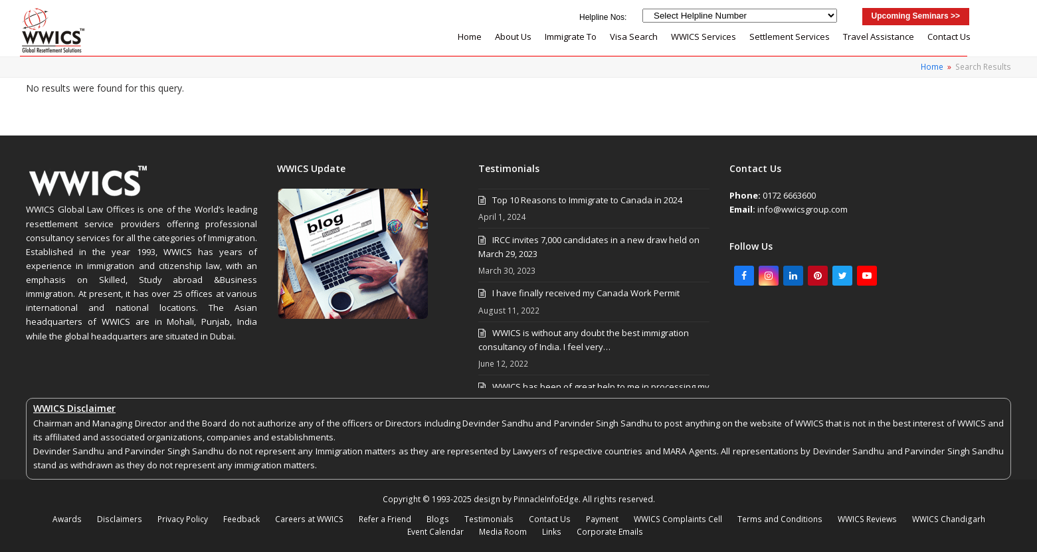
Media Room (503, 531)
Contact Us (550, 519)
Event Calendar (435, 531)
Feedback (241, 519)
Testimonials (489, 519)
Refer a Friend (385, 519)
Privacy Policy (182, 519)
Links (551, 531)
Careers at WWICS (309, 519)
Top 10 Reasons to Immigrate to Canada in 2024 (587, 200)
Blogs (437, 519)
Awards (67, 519)
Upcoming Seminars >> (916, 16)
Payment (602, 519)
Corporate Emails (610, 531)
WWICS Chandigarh (948, 519)
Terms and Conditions (779, 519)
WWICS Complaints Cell (678, 519)
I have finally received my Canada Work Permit (586, 293)
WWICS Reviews (867, 519)
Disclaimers (119, 519)
